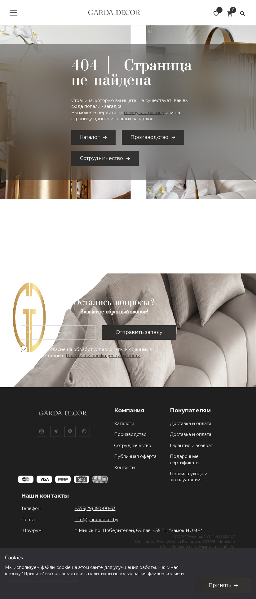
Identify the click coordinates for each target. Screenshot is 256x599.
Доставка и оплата (190, 423)
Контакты (124, 467)
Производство (130, 434)
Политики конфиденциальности (41, 579)
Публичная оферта (135, 456)
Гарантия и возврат (191, 445)
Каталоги (124, 423)
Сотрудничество (132, 445)
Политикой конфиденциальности (103, 355)
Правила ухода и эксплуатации (188, 477)
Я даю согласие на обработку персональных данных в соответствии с (91, 352)
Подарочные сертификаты (184, 459)
